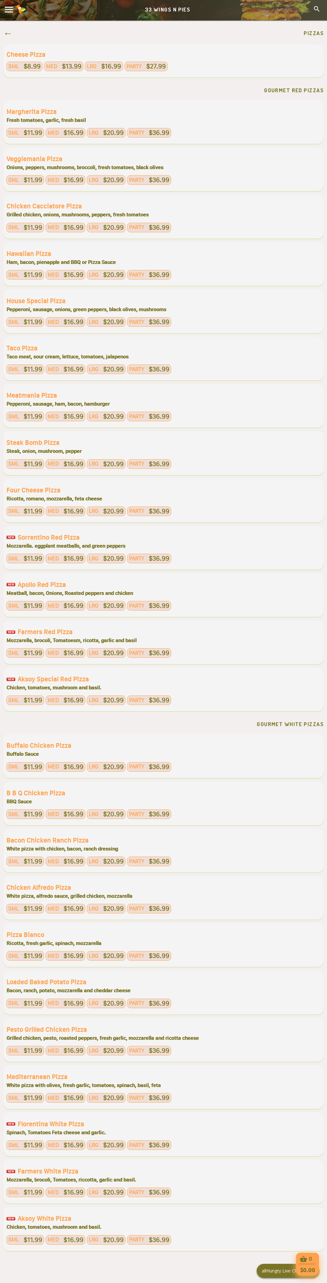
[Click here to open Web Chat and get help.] (288, 1271)
